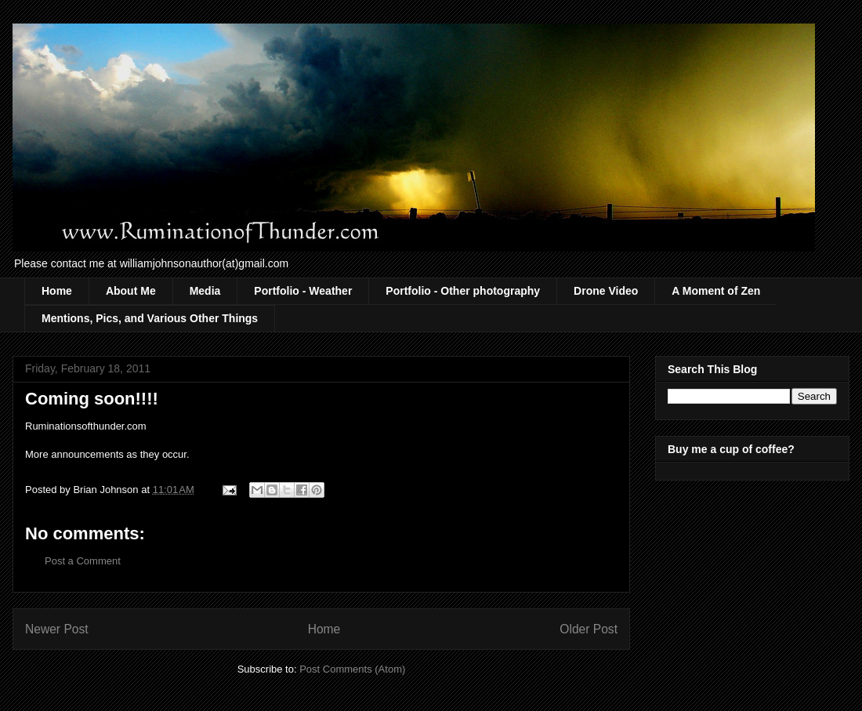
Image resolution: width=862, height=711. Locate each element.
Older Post (589, 629)
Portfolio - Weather (303, 291)
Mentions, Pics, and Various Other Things (150, 318)
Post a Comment (83, 561)
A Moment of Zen (716, 291)
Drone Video (606, 291)
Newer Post (57, 629)
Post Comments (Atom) (352, 669)
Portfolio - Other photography (463, 291)
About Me (131, 291)
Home (57, 291)
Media (205, 291)
